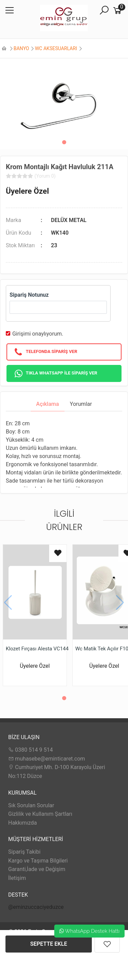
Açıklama (47, 404)
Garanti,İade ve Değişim (36, 869)
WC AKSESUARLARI (56, 48)
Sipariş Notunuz (29, 295)
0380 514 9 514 (30, 750)
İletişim (17, 878)
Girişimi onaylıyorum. (37, 333)
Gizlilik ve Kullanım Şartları (40, 814)
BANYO (21, 48)
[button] (64, 142)
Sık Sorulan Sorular (31, 805)
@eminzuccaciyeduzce (36, 907)
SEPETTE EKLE (48, 944)
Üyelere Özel (27, 191)
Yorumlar (81, 404)
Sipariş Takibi (24, 852)
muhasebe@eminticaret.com (46, 758)
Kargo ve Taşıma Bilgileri (38, 860)
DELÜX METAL (68, 220)
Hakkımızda (22, 823)
